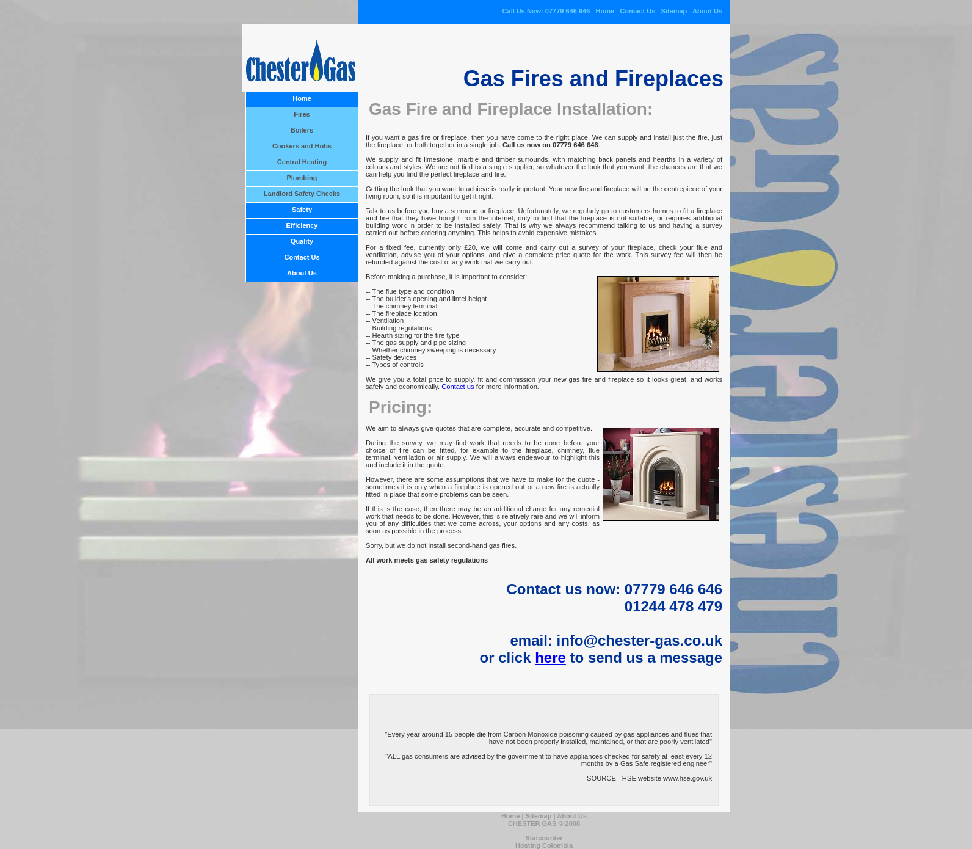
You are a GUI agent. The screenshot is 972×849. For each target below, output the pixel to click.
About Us (707, 11)
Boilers (302, 130)
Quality (302, 241)
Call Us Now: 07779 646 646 (546, 11)
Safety (302, 209)
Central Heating (302, 162)
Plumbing (301, 177)
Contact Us (637, 11)
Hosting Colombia (544, 845)
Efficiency (302, 225)
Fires (302, 114)
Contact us (457, 386)
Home (604, 11)
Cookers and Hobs (302, 146)
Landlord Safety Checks (302, 193)
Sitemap (674, 11)
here (550, 657)
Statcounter (543, 838)
